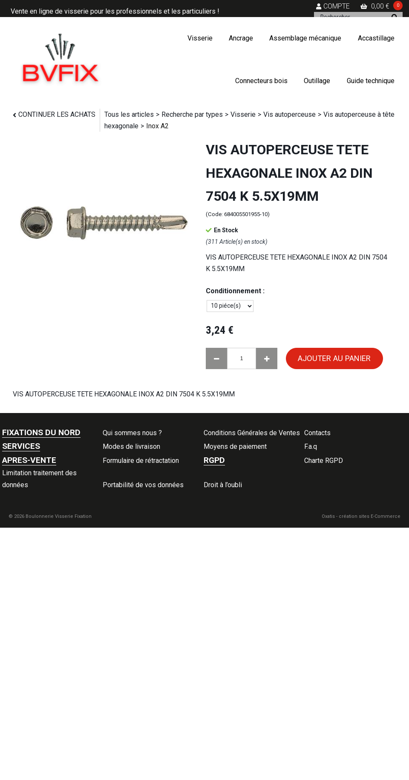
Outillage (317, 81)
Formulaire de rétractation (141, 460)
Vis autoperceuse (289, 114)
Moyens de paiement (235, 446)
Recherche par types (192, 114)
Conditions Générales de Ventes (252, 433)
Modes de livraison (131, 446)
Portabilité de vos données (143, 485)
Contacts (317, 433)
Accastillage (376, 38)
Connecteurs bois (261, 81)
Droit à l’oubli (223, 485)
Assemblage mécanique (305, 38)
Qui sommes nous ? (132, 433)
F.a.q (310, 446)
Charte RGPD (323, 460)
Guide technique (371, 81)
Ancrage (241, 38)
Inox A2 (157, 126)
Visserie (200, 38)
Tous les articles (129, 114)
